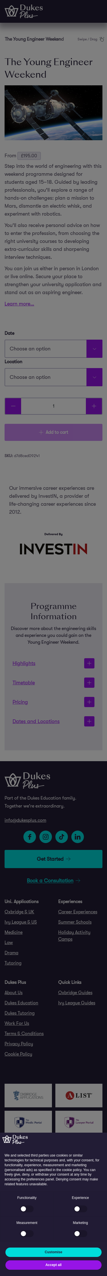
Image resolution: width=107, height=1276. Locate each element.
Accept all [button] (53, 1265)
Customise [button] (53, 1252)
